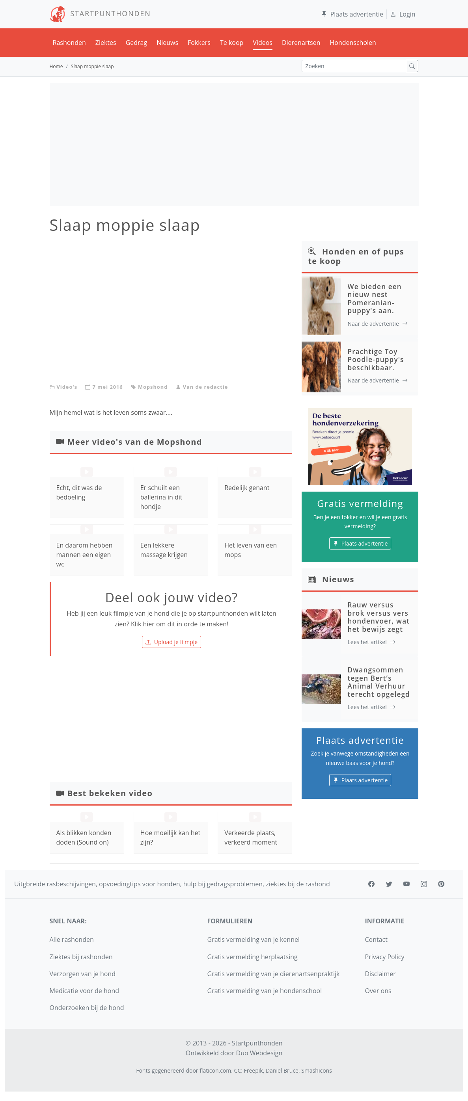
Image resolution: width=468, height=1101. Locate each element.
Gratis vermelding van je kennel (253, 939)
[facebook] (371, 884)
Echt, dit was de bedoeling (79, 492)
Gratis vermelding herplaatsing (252, 956)
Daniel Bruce (282, 1070)
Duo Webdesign (259, 1053)
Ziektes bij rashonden (81, 956)
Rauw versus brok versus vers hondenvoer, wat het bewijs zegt (378, 616)
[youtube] (406, 884)
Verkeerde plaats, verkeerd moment (250, 837)
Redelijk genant (246, 487)
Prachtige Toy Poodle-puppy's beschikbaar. (375, 359)
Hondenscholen (353, 42)
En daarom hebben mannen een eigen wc (84, 554)
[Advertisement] (234, 144)
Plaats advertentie (352, 14)
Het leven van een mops (250, 550)
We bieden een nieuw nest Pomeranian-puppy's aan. (374, 298)
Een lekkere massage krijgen (164, 550)
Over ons (378, 990)
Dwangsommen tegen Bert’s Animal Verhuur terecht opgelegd (378, 681)
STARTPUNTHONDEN (100, 13)
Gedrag (136, 42)
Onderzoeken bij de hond (87, 1007)
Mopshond (153, 386)
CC (237, 1070)
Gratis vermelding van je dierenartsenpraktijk (273, 973)
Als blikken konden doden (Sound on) (84, 837)
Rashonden (69, 42)
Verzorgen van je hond (83, 973)
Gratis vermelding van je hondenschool (264, 990)
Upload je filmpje (171, 642)
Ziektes (105, 42)
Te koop (231, 42)
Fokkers (199, 42)
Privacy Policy (385, 956)
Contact (376, 939)
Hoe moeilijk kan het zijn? (170, 837)
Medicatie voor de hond (84, 990)
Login (403, 14)
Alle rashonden (72, 939)
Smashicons (316, 1070)
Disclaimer (380, 973)
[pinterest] (441, 884)
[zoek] (412, 66)
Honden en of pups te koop (356, 256)
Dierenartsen (301, 42)
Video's (67, 386)
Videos (262, 42)
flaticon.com (215, 1070)
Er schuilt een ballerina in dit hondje (161, 497)
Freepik (253, 1070)
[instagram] (424, 884)
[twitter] (389, 884)
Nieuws (167, 42)
